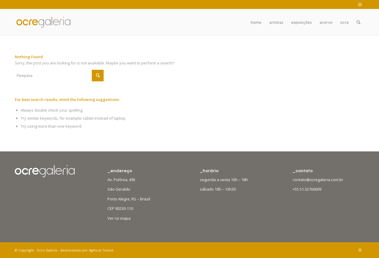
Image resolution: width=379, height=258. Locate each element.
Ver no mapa (119, 218)
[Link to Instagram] (359, 4)
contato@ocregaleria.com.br (318, 179)
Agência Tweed (101, 250)
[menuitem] (256, 22)
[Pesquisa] (358, 22)
